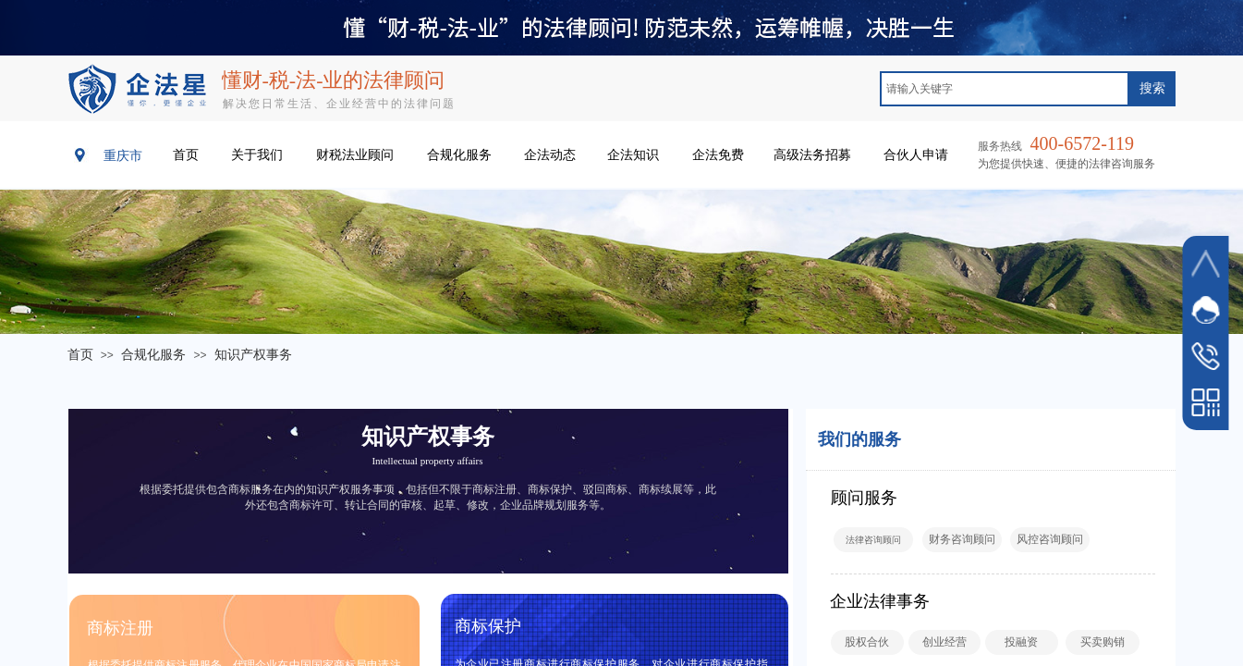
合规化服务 (153, 355)
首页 (80, 355)
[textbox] (1004, 88)
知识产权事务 (253, 355)
